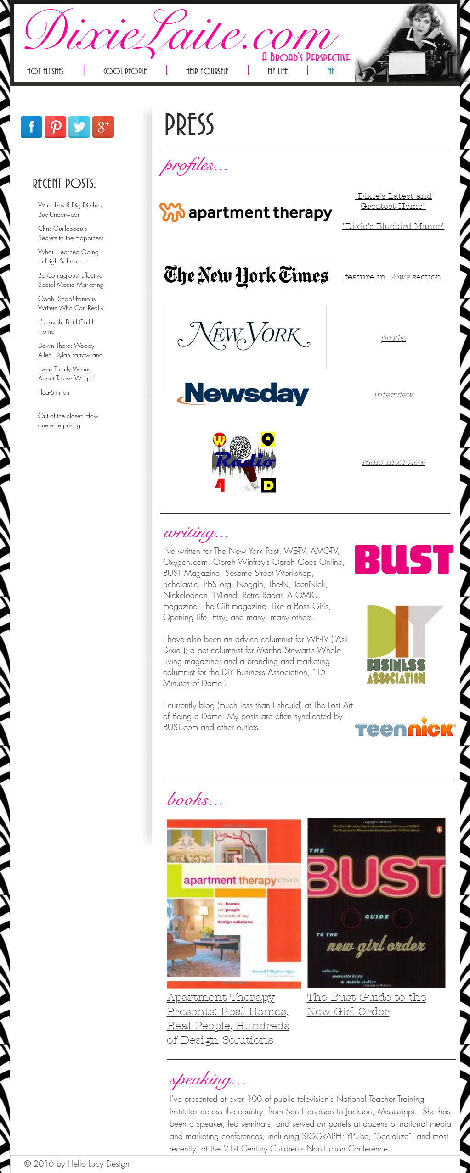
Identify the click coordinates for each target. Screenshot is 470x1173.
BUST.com (180, 726)
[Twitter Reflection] (79, 127)
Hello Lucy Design (99, 1163)
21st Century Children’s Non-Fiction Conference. (308, 1148)
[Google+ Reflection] (103, 127)
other (227, 726)
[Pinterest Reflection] (55, 127)
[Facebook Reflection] (31, 127)
